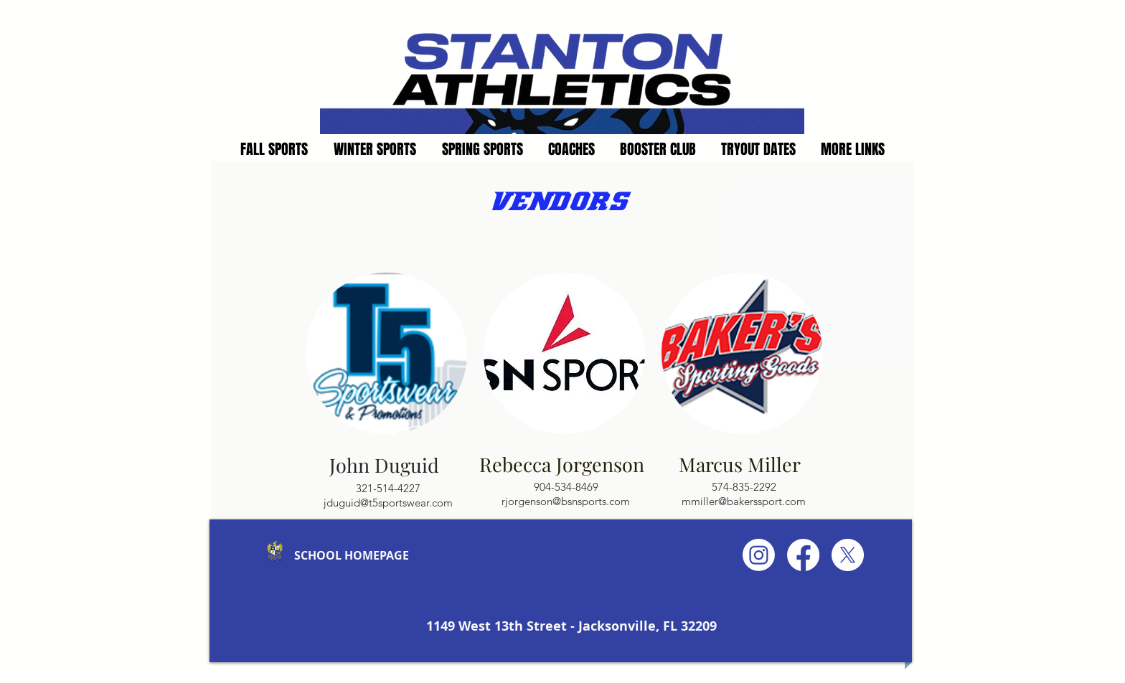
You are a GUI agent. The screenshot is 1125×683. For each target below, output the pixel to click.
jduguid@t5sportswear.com (388, 502)
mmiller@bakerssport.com (744, 501)
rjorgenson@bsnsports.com (566, 501)
